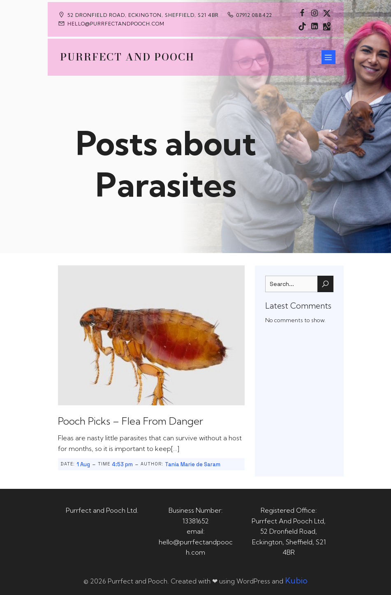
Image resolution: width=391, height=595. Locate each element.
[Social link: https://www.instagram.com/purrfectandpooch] (314, 12)
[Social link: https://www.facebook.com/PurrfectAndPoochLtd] (302, 12)
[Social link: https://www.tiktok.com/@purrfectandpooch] (302, 26)
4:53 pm (122, 464)
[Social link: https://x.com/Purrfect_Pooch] (327, 12)
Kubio (296, 580)
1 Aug (83, 464)
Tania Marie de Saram (192, 464)
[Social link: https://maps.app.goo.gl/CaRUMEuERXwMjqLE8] (327, 26)
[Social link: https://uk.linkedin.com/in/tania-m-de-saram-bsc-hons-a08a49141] (314, 26)
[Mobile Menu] (328, 57)
